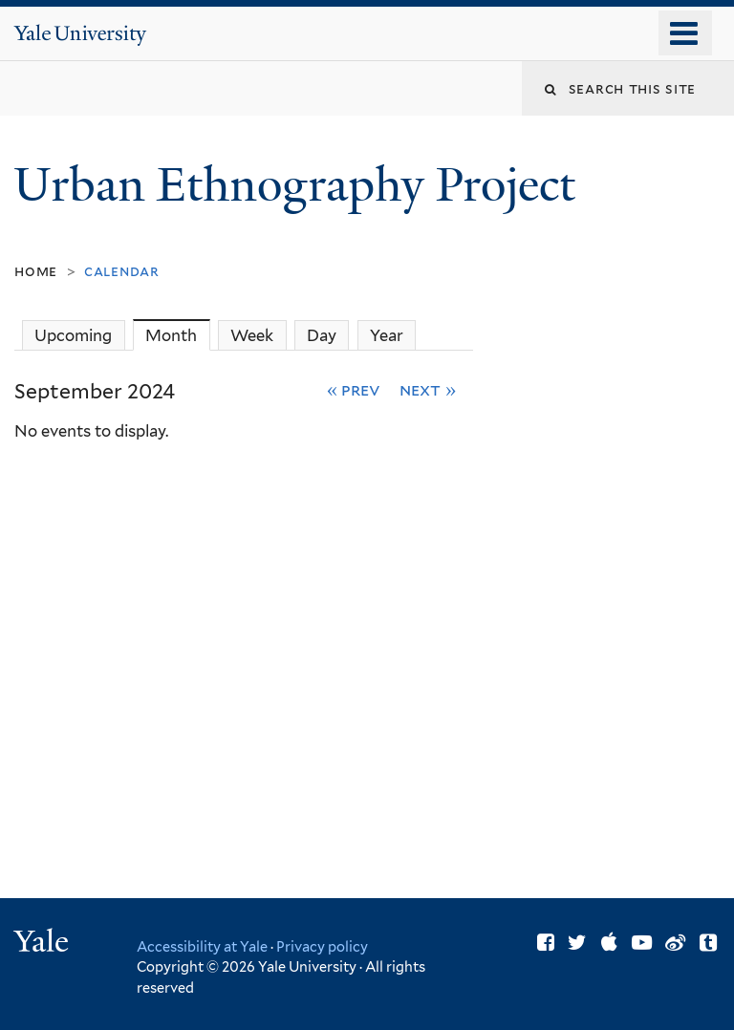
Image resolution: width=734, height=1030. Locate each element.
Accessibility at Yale (202, 946)
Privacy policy (322, 946)
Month (177, 335)
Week (251, 335)
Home (35, 271)
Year (386, 335)
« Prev (354, 389)
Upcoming (73, 335)
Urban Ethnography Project (300, 185)
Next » (427, 389)
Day (321, 335)
